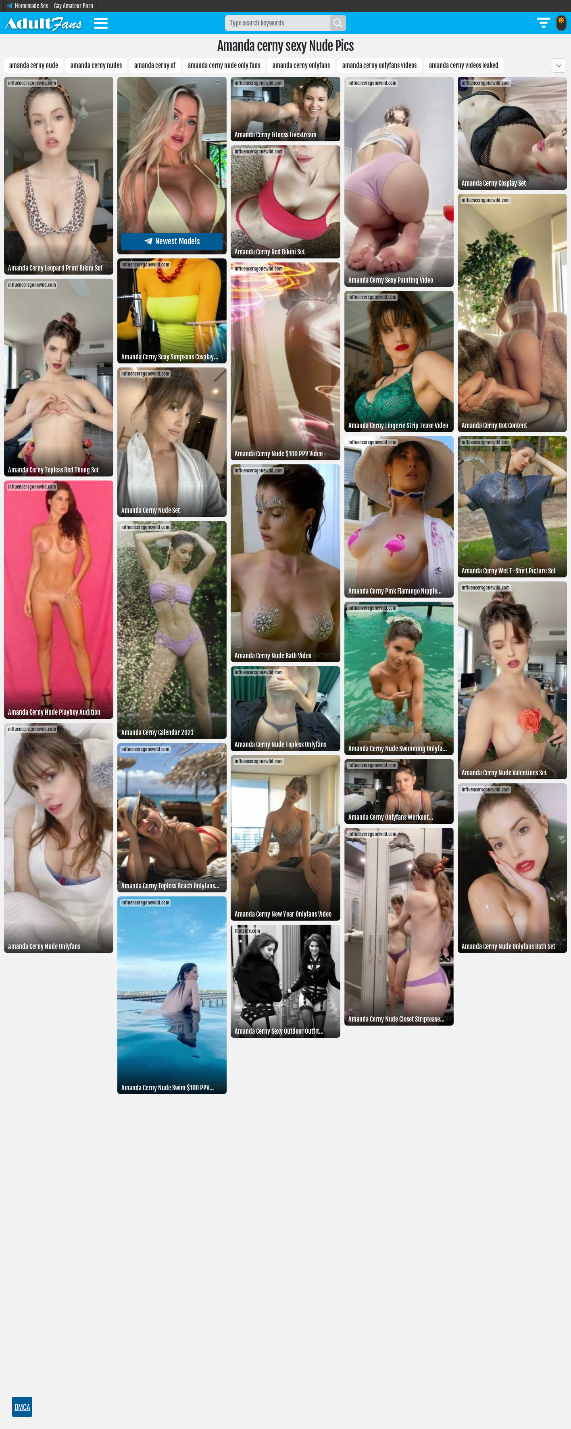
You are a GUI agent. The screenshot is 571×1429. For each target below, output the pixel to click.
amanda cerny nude (33, 65)
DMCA (22, 1407)
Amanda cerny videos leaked (463, 65)
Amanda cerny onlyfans (301, 65)
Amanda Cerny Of (154, 65)
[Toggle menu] (101, 24)
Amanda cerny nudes (96, 65)
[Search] (338, 23)
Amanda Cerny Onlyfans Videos (379, 65)
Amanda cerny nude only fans (224, 65)
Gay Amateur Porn (73, 5)
